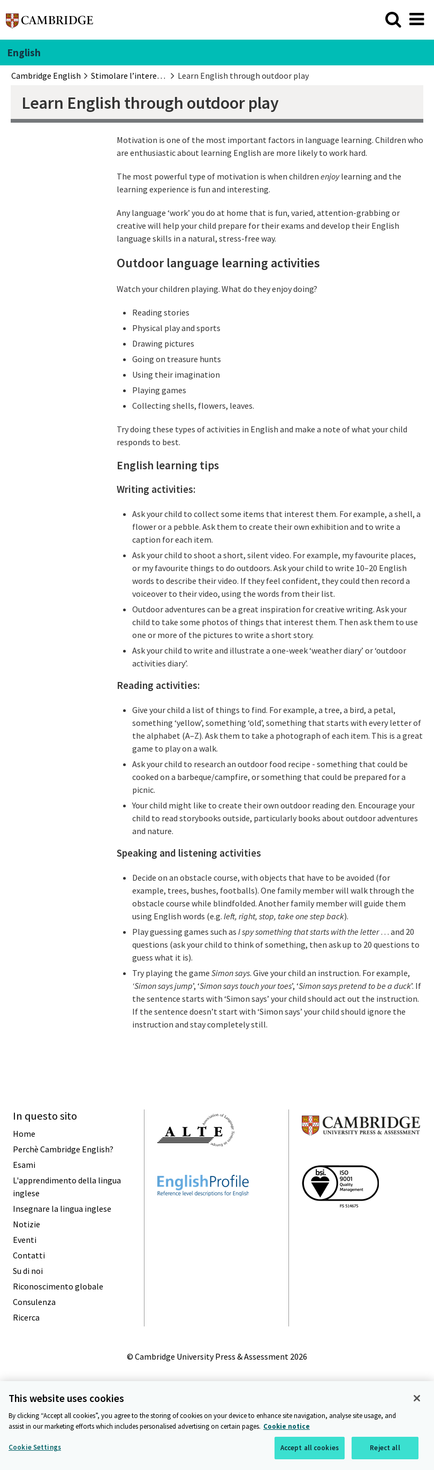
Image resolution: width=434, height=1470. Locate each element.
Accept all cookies (309, 1448)
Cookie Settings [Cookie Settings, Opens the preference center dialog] (35, 1448)
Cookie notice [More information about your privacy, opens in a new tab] (286, 1427)
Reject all (385, 1448)
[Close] (417, 1399)
